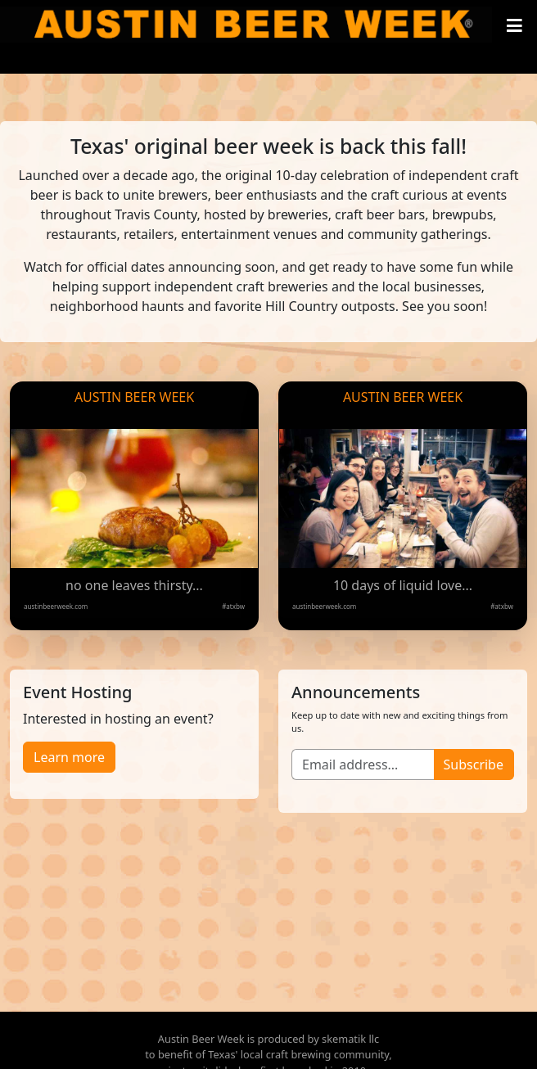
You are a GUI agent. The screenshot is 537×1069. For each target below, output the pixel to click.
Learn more (69, 757)
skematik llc (350, 1038)
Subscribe (473, 765)
